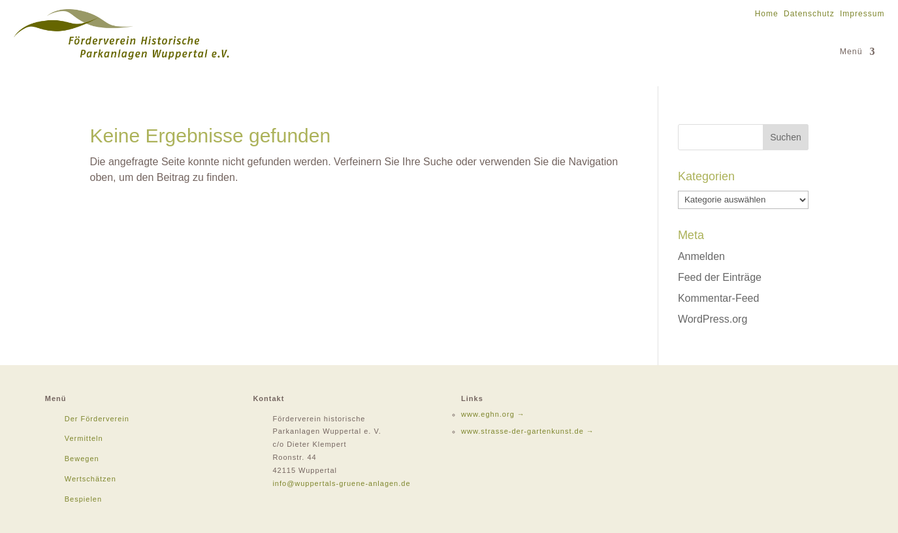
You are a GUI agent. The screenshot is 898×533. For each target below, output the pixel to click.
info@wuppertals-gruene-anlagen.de (341, 483)
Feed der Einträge (720, 277)
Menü (851, 51)
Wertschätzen (90, 479)
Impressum (862, 13)
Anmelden (701, 256)
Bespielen (83, 499)
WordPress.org (712, 319)
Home (766, 13)
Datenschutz (809, 13)
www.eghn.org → (493, 414)
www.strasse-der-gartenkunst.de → (527, 431)
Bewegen (82, 458)
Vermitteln (84, 438)
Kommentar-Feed (719, 298)
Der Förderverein (97, 419)
